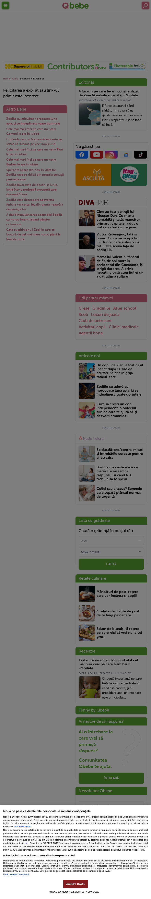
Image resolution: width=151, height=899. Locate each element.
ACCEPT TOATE (75, 883)
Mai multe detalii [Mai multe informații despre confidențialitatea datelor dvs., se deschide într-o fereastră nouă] (22, 826)
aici (27, 843)
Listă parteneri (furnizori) (16, 874)
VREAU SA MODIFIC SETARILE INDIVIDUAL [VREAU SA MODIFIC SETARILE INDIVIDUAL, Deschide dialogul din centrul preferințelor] (74, 891)
